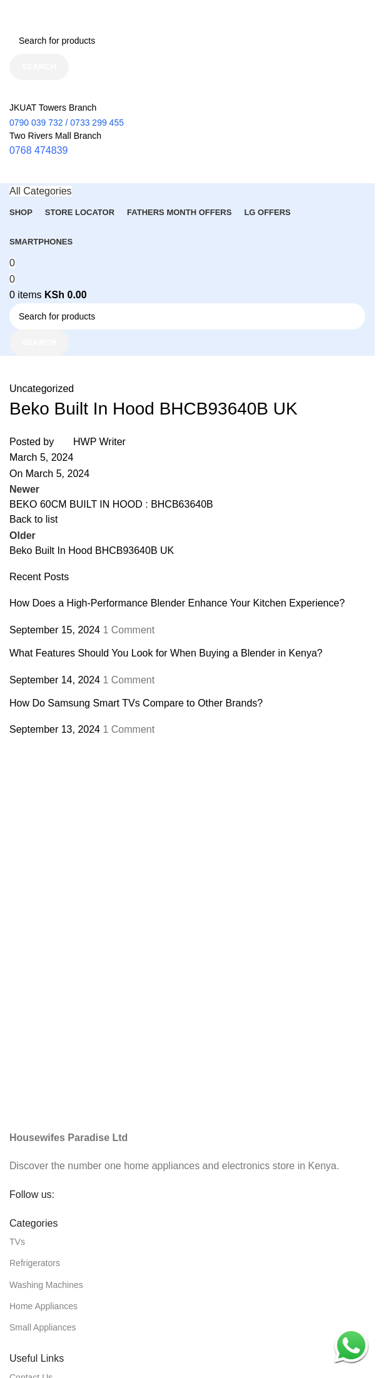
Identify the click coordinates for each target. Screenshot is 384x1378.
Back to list (33, 519)
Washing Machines (46, 1285)
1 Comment (128, 630)
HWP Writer (99, 441)
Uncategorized (41, 388)
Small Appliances (42, 1327)
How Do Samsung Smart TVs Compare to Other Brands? (136, 703)
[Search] (187, 41)
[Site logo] (71, 13)
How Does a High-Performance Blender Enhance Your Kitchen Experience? (177, 603)
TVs (17, 1242)
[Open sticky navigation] (40, 191)
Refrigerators (34, 1263)
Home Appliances (43, 1306)
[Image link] (187, 1089)
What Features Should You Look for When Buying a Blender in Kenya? (166, 653)
